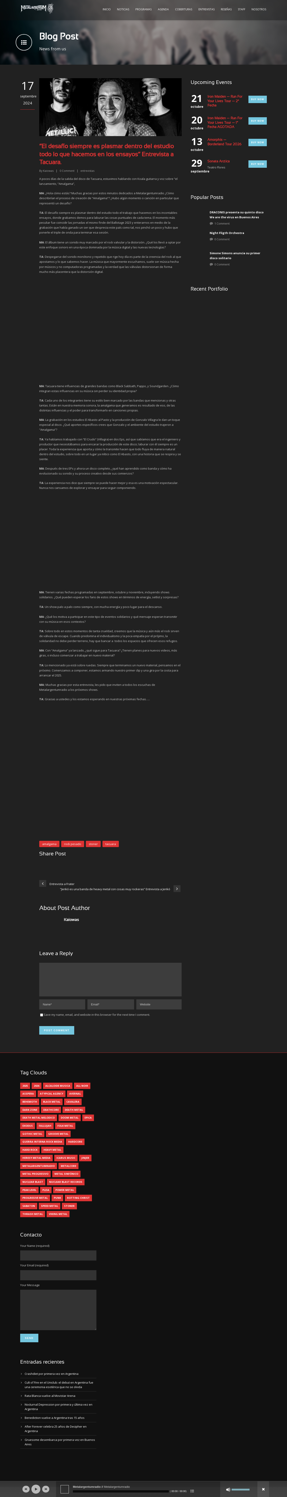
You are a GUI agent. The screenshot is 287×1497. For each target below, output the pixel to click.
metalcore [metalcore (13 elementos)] (68, 1171)
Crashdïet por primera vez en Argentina (51, 1386)
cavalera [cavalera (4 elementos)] (72, 1107)
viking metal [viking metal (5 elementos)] (58, 1219)
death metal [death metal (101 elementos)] (74, 1115)
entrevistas (87, 171)
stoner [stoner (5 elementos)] (69, 1211)
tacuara (110, 844)
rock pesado (72, 844)
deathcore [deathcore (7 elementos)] (51, 1115)
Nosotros (259, 9)
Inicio (107, 9)
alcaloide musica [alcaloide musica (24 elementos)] (57, 1091)
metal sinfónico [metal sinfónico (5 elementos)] (66, 1179)
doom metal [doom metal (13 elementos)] (69, 1123)
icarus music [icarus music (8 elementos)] (66, 1163)
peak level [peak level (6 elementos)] (29, 1195)
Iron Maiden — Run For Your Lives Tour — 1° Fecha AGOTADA (224, 123)
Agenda (163, 9)
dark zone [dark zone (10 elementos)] (29, 1115)
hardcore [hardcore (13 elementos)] (75, 1147)
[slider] (121, 1491)
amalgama (49, 844)
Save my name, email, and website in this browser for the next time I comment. (97, 1020)
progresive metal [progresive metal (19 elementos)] (35, 1203)
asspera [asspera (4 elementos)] (28, 1099)
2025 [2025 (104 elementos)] (25, 1091)
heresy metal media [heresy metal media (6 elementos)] (36, 1163)
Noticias (123, 9)
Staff (241, 9)
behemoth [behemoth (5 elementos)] (29, 1107)
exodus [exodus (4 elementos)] (27, 1131)
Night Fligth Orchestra (227, 233)
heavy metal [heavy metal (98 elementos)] (52, 1155)
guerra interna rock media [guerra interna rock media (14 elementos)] (42, 1147)
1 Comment (222, 223)
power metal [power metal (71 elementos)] (64, 1195)
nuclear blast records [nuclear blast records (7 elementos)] (65, 1187)
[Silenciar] (228, 1489)
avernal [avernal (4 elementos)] (75, 1099)
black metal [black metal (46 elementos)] (51, 1107)
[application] (143, 1489)
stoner (93, 844)
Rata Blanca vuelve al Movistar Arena (50, 1408)
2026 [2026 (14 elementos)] (36, 1091)
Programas (143, 9)
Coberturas (183, 9)
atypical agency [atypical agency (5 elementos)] (51, 1099)
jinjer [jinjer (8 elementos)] (85, 1163)
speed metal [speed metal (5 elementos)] (49, 1211)
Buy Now (257, 99)
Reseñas (226, 9)
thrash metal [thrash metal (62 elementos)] (32, 1219)
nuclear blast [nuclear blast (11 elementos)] (32, 1187)
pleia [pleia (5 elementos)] (45, 1195)
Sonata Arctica (218, 161)
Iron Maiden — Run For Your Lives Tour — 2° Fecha (224, 101)
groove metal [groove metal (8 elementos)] (58, 1139)
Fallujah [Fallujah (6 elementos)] (45, 1131)
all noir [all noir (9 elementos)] (82, 1091)
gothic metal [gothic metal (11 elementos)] (32, 1139)
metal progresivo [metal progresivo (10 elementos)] (35, 1179)
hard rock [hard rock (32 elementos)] (29, 1155)
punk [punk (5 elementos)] (57, 1203)
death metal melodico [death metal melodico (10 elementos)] (38, 1123)
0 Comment (222, 239)
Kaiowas (48, 171)
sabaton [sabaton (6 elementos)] (28, 1211)
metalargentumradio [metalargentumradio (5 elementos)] (38, 1171)
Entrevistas (206, 9)
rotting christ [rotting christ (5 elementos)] (78, 1203)
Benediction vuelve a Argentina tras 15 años (55, 1430)
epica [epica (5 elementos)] (88, 1123)
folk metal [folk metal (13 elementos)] (65, 1131)
